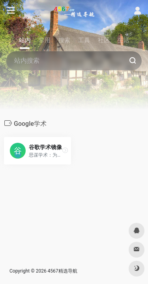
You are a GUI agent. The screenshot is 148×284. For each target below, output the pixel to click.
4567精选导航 (62, 271)
